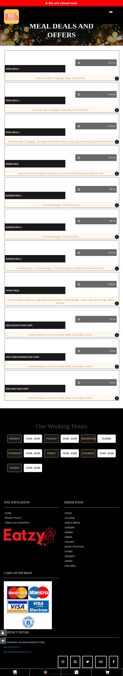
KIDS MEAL (70, 565)
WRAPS (68, 537)
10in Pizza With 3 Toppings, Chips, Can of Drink (76, 78)
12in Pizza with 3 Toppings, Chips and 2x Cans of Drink (74, 110)
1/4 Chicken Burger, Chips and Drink (79, 205)
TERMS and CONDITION (17, 522)
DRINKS (69, 561)
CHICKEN (69, 541)
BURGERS (70, 527)
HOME (8, 513)
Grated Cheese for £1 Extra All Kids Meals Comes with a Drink (72, 335)
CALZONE (70, 517)
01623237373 (12, 647)
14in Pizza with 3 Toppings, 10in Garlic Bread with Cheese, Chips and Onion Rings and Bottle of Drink (62, 142)
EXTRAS (69, 551)
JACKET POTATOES (74, 546)
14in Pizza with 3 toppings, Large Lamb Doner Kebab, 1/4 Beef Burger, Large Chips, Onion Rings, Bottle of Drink (62, 302)
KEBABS (69, 532)
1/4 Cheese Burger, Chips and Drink (79, 237)
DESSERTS (70, 556)
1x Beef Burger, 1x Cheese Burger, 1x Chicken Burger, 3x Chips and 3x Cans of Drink (67, 268)
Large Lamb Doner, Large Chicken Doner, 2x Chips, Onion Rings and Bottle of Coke (67, 173)
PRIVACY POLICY (13, 517)
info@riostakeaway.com (18, 651)
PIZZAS (68, 513)
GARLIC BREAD (72, 522)
